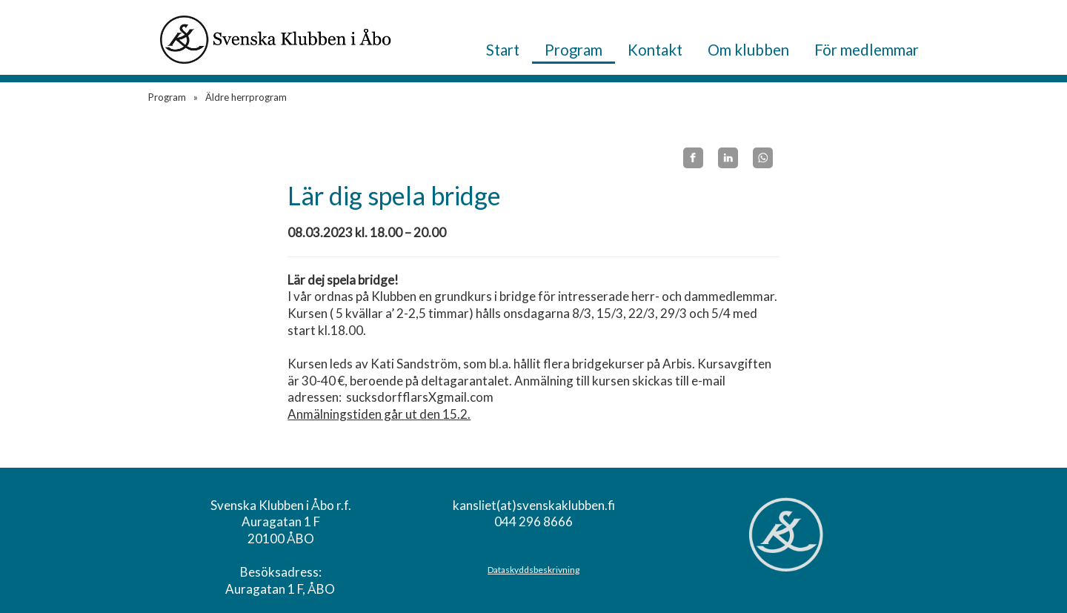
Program (573, 50)
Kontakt (655, 50)
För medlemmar (866, 50)
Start (502, 50)
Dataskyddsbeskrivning (533, 569)
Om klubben (748, 50)
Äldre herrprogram (246, 97)
